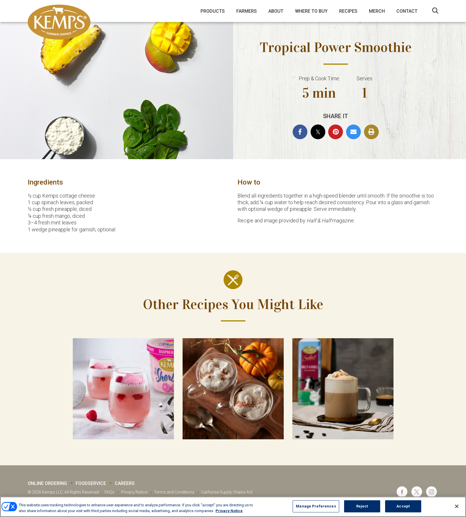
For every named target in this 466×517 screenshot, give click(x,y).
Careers (125, 483)
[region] (233, 506)
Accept (403, 506)
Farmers (246, 11)
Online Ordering (47, 483)
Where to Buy (311, 11)
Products (212, 11)
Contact (406, 11)
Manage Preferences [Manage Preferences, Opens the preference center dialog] (316, 506)
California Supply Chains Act (227, 492)
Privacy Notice (134, 492)
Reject (362, 506)
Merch (377, 11)
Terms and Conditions (174, 492)
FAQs (109, 492)
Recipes (348, 11)
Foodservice (91, 483)
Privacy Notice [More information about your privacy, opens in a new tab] (229, 511)
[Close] (456, 506)
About (275, 11)
